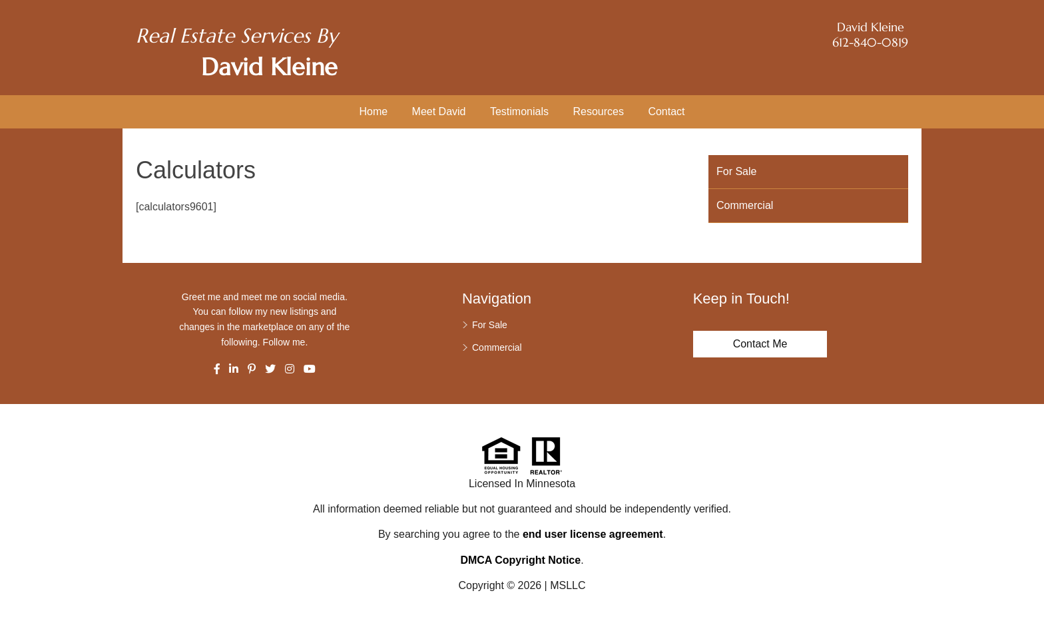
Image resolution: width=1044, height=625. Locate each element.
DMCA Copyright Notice (520, 560)
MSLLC (567, 585)
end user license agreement (593, 534)
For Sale (736, 171)
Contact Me (760, 343)
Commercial (744, 205)
